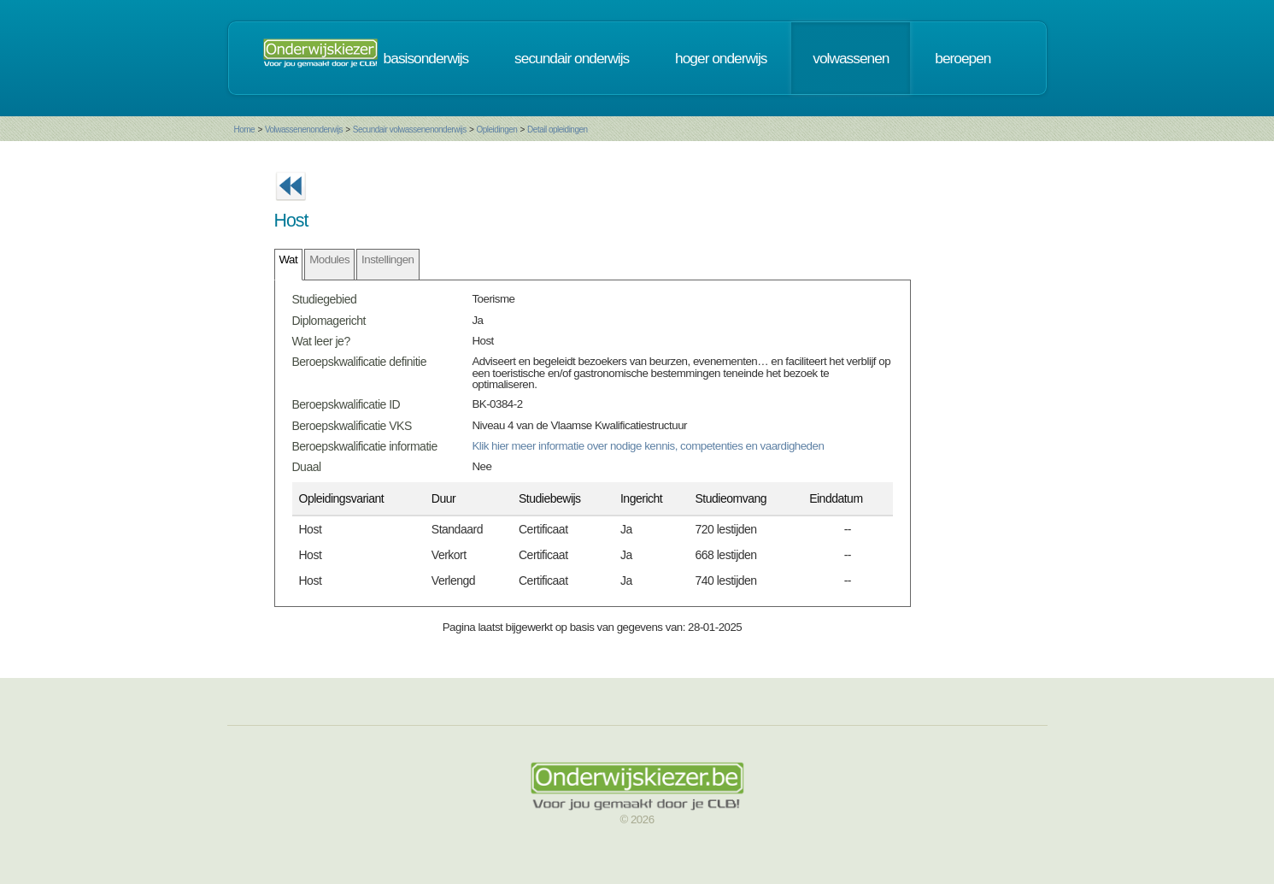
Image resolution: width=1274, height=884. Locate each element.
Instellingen (387, 259)
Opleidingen (496, 129)
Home (244, 129)
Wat (288, 259)
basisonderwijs (426, 58)
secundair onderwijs (571, 58)
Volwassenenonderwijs (304, 129)
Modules (329, 259)
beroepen (962, 58)
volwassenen (851, 58)
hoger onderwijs (720, 58)
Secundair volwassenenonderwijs (410, 129)
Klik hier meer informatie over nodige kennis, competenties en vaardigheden (648, 445)
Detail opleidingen (557, 129)
